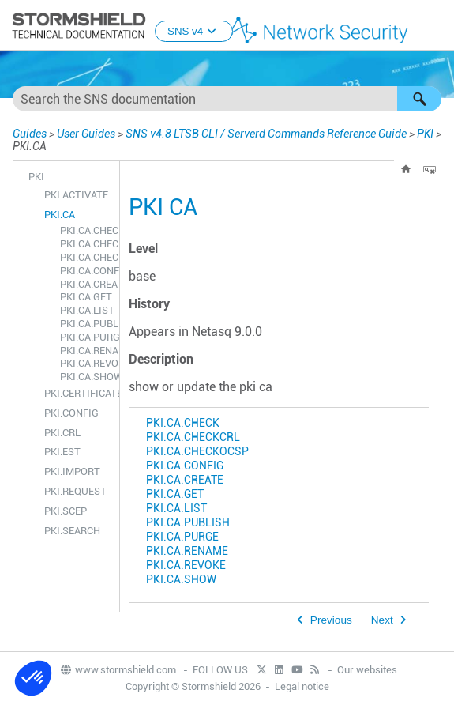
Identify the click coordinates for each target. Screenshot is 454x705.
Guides (30, 133)
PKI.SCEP (65, 511)
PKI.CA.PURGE (85, 337)
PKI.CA (59, 215)
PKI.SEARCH (72, 531)
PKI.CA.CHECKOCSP (85, 257)
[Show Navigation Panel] (435, 26)
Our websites (367, 670)
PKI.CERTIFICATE (77, 393)
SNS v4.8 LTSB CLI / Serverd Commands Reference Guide (266, 133)
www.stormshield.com (117, 670)
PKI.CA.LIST (85, 310)
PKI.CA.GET (85, 297)
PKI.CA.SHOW (85, 377)
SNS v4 (193, 31)
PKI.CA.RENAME (85, 350)
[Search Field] (227, 98)
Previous (331, 620)
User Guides (86, 133)
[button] (419, 98)
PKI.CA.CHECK (85, 230)
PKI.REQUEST (75, 491)
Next (382, 620)
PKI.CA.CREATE (85, 284)
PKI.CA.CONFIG (85, 271)
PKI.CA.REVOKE (85, 363)
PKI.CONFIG (71, 413)
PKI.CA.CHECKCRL (85, 244)
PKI (425, 133)
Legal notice (302, 686)
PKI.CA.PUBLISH (85, 324)
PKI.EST (62, 452)
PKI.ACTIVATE (76, 195)
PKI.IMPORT (72, 471)
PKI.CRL (62, 433)
